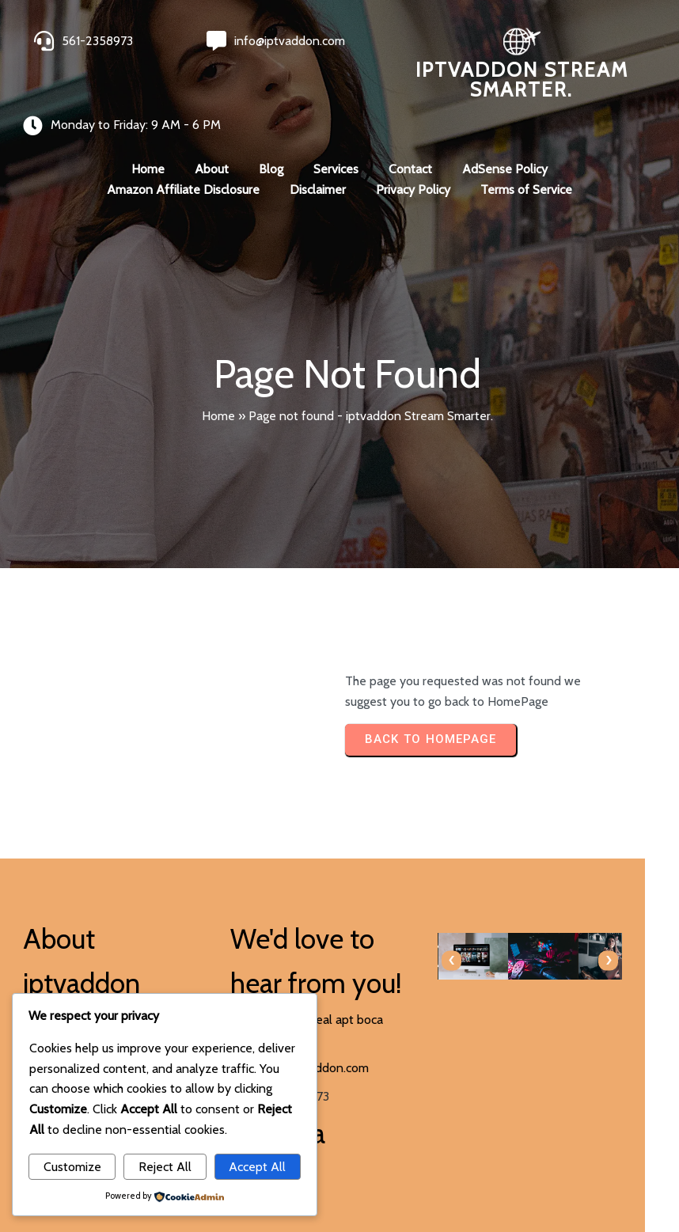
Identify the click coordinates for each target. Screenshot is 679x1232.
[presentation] (365, 933)
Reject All (165, 1166)
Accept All (257, 1166)
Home (218, 388)
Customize (72, 1166)
